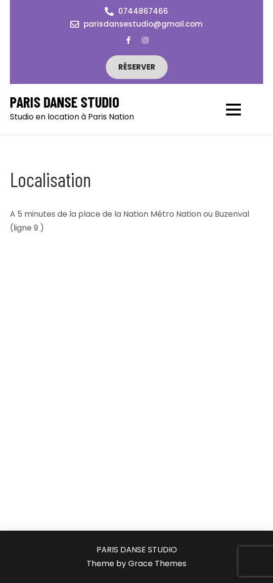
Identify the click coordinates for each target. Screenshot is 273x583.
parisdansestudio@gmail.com (143, 24)
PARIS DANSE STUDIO (64, 102)
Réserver (136, 67)
